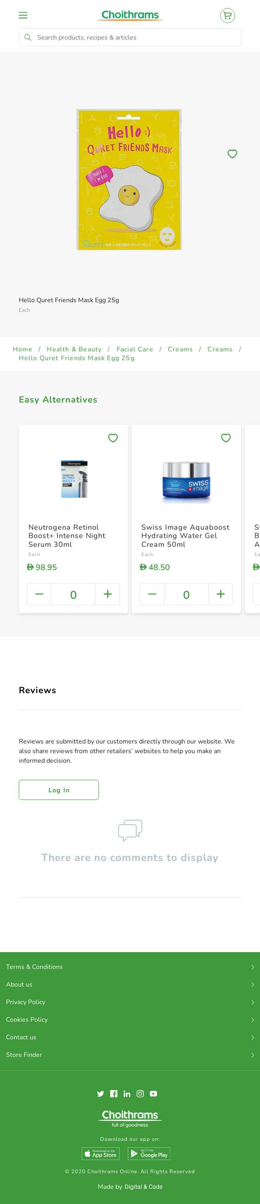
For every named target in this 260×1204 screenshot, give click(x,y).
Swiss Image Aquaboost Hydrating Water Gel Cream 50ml (185, 535)
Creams (180, 349)
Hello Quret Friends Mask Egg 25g (76, 358)
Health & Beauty (74, 349)
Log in (59, 790)
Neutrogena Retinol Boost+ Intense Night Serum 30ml (66, 535)
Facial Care (135, 349)
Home (22, 349)
